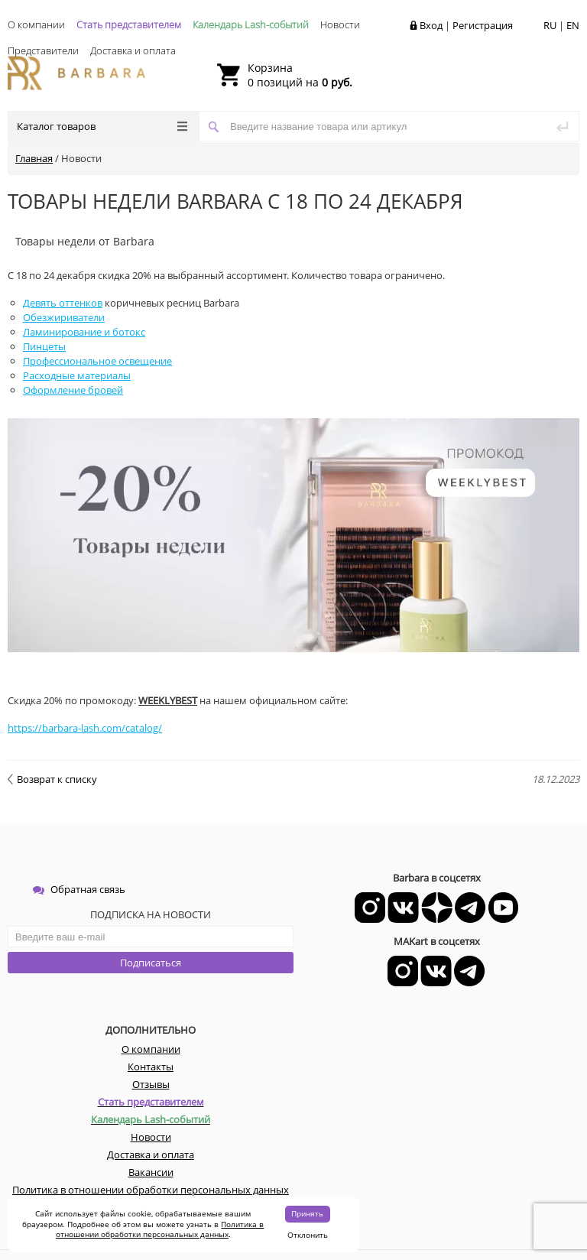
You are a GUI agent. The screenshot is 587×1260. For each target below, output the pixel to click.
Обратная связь (79, 889)
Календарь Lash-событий (251, 24)
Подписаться (150, 962)
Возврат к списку (52, 779)
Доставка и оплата (133, 50)
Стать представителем (128, 24)
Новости (340, 24)
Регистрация (482, 25)
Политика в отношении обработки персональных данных (160, 1229)
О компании (36, 24)
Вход (431, 25)
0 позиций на (300, 74)
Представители (43, 50)
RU (549, 25)
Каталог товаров (102, 126)
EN (572, 25)
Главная (34, 158)
